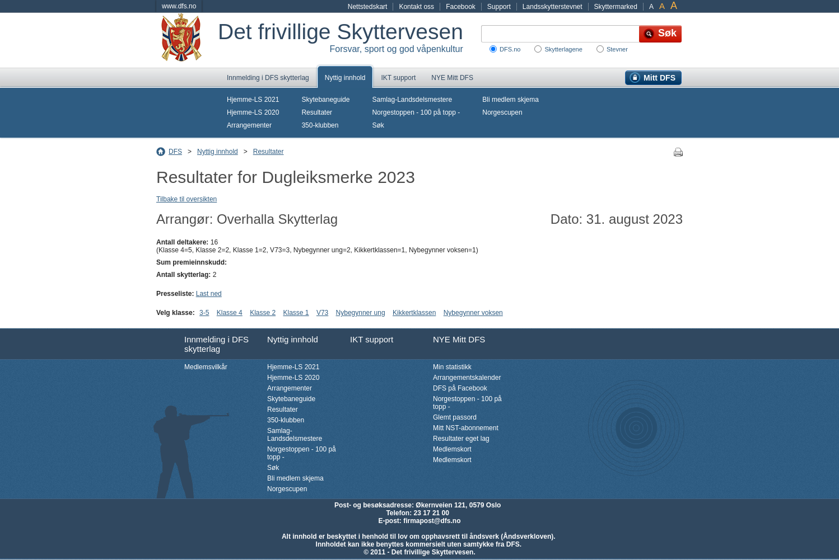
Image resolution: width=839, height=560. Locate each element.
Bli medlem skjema (510, 99)
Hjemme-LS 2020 (253, 112)
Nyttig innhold (345, 78)
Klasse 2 (263, 313)
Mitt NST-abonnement (465, 428)
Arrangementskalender (467, 378)
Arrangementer (249, 125)
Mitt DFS (659, 77)
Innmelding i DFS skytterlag (268, 78)
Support (499, 7)
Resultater (316, 112)
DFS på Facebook (460, 388)
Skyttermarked (615, 7)
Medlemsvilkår (205, 367)
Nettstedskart (368, 7)
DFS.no (510, 49)
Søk (378, 125)
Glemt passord (455, 417)
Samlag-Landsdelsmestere (412, 99)
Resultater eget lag (461, 439)
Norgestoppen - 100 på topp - (416, 112)
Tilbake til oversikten (186, 199)
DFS (175, 152)
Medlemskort (452, 449)
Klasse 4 (230, 313)
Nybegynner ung (360, 313)
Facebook (461, 7)
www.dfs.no (179, 6)
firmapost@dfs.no (431, 521)
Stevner (617, 49)
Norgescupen (502, 112)
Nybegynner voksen (473, 313)
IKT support (398, 78)
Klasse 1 (296, 313)
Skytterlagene (563, 49)
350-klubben (319, 125)
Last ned (209, 294)
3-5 (204, 313)
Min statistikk (452, 367)
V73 (322, 313)
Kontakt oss (416, 7)
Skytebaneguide (325, 99)
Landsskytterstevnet (552, 7)
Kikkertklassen (414, 313)
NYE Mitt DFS (452, 78)
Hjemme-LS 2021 (253, 99)
